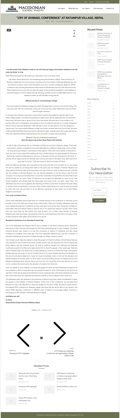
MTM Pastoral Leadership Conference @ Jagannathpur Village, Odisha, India (67, 376)
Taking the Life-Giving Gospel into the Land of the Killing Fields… (29, 376)
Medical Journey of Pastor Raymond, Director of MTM (104, 35)
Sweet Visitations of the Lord (67, 386)
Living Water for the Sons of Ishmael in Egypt (103, 86)
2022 (9, 30)
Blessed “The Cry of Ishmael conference (41, 137)
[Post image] (11, 376)
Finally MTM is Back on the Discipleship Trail (28, 399)
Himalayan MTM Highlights (28, 386)
